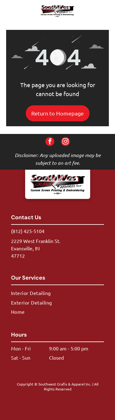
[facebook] (49, 142)
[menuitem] (57, 292)
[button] (100, 11)
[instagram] (65, 142)
